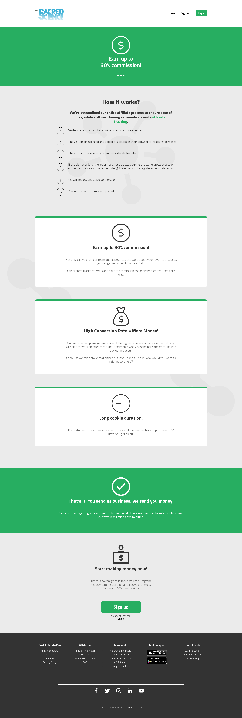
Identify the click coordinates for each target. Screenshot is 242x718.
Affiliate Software (49, 650)
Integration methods (121, 658)
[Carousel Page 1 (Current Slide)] (118, 75)
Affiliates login (85, 654)
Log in (121, 619)
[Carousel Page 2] (121, 75)
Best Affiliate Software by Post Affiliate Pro (121, 707)
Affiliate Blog (192, 658)
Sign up (185, 13)
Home (171, 13)
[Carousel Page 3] (124, 75)
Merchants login (121, 654)
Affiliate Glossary (192, 654)
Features (49, 658)
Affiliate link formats (85, 658)
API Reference (121, 662)
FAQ (85, 662)
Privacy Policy (49, 662)
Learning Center (192, 650)
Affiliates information (85, 650)
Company (49, 654)
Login (201, 13)
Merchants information (121, 650)
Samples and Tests (121, 666)
